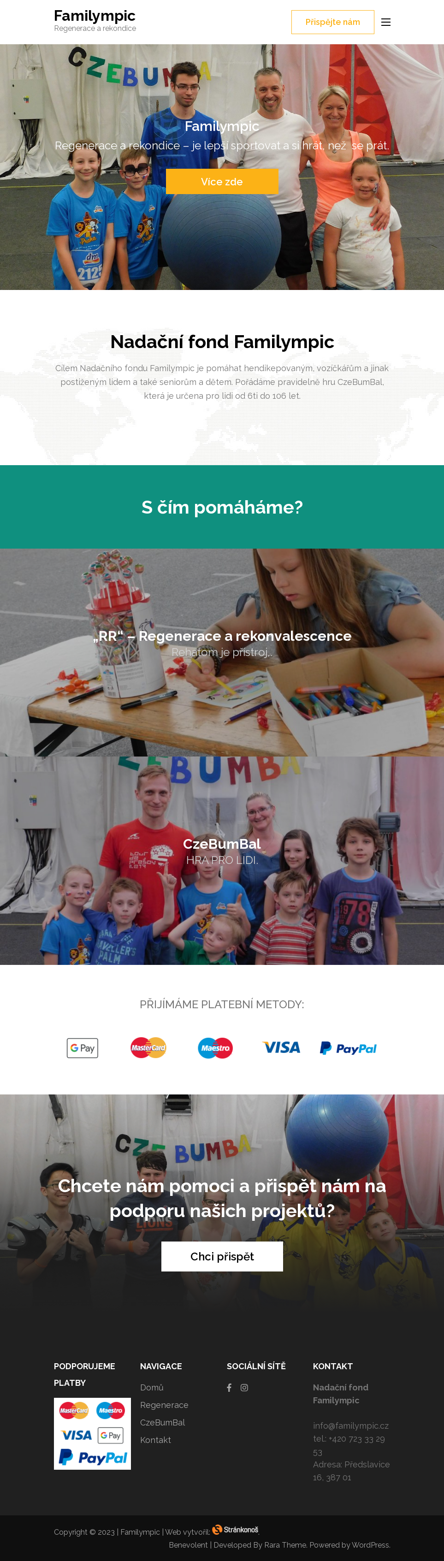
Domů (152, 1387)
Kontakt (155, 1440)
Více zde (222, 182)
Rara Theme (285, 1545)
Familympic (95, 15)
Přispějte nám (333, 22)
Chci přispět (222, 1256)
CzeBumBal (162, 1422)
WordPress (370, 1545)
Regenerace (164, 1405)
